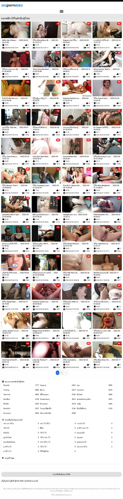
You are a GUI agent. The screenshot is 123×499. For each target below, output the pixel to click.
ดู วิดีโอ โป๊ (21, 447)
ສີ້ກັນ (58, 428)
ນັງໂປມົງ (21, 433)
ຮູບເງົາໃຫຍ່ (21, 437)
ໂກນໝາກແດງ (58, 399)
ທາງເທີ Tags (9, 458)
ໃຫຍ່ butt (21, 395)
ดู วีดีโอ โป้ (21, 451)
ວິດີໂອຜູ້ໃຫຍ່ (58, 451)
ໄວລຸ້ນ (94, 404)
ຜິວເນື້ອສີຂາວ (94, 409)
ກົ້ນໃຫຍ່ (94, 395)
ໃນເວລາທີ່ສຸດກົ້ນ (58, 409)
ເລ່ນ (94, 385)
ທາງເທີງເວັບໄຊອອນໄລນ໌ (13, 420)
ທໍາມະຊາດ (21, 413)
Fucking (21, 390)
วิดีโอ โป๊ (58, 433)
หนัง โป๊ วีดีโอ (58, 424)
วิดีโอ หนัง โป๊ (58, 437)
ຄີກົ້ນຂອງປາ (58, 395)
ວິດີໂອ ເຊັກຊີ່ (55, 495)
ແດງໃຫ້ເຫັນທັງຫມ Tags (61, 474)
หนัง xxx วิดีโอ (21, 424)
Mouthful (21, 409)
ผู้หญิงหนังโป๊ (94, 442)
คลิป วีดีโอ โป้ (58, 442)
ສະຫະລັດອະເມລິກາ (94, 399)
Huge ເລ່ (58, 385)
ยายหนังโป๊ (94, 424)
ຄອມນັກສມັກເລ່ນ (21, 442)
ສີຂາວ (58, 390)
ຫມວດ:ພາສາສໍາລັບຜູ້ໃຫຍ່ (14, 382)
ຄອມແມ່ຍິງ (94, 433)
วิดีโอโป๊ (21, 428)
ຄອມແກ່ (94, 437)
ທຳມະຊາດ (58, 404)
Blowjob (21, 385)
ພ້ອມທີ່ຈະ (21, 399)
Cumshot (94, 390)
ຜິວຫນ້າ (21, 404)
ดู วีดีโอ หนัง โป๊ (94, 428)
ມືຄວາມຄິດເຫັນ (58, 413)
